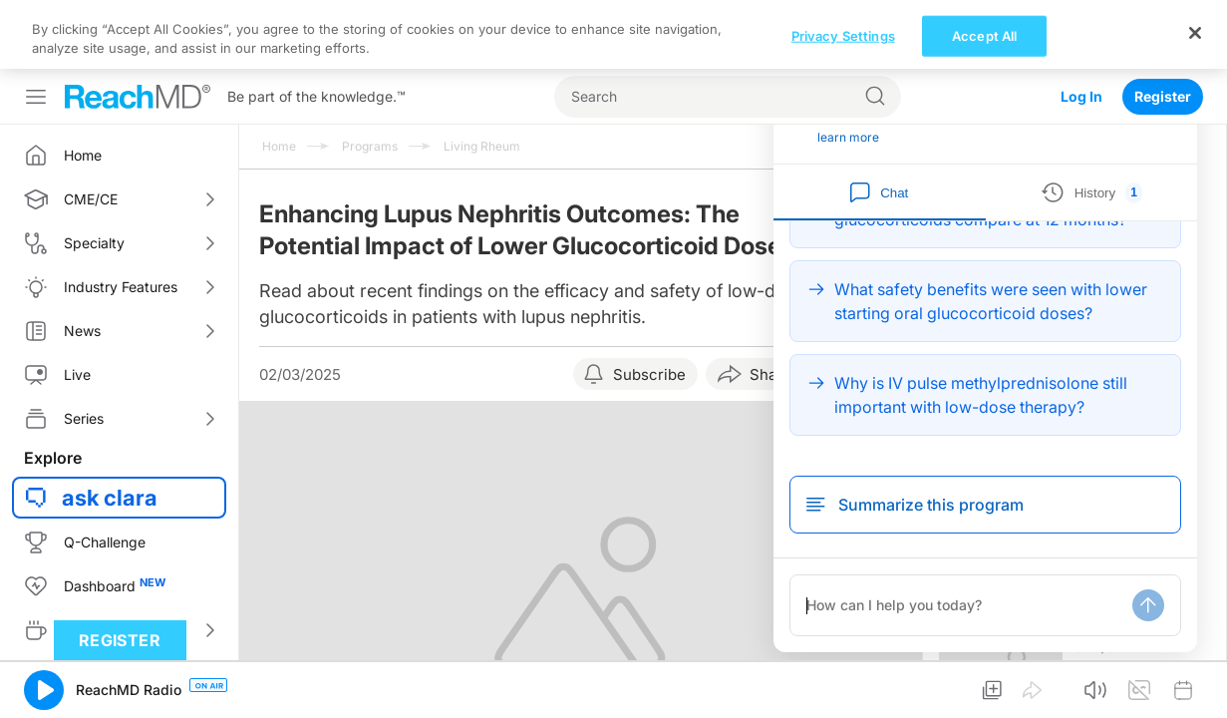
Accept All (984, 690)
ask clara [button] (109, 429)
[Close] (1195, 688)
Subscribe (649, 305)
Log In (1081, 27)
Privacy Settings (843, 690)
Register (1162, 27)
